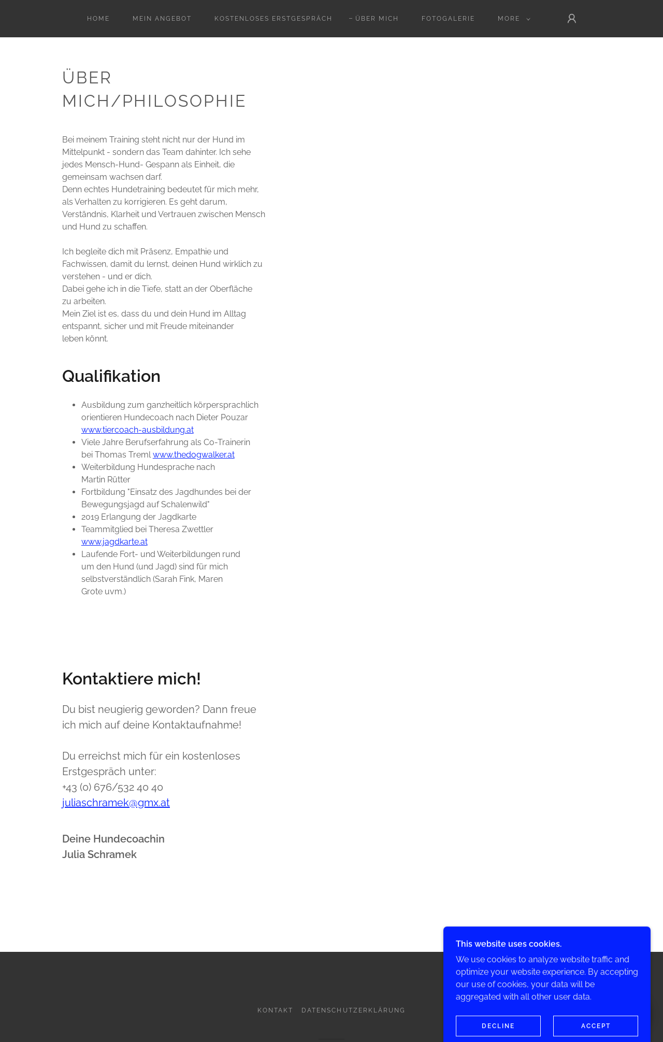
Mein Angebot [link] (162, 18)
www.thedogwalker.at (194, 455)
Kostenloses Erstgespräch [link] (273, 18)
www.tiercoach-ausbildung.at (137, 430)
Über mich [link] (377, 18)
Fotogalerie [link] (448, 18)
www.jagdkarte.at (114, 542)
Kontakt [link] (275, 1010)
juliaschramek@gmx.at (116, 802)
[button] (512, 18)
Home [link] (98, 18)
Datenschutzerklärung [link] (353, 1010)
